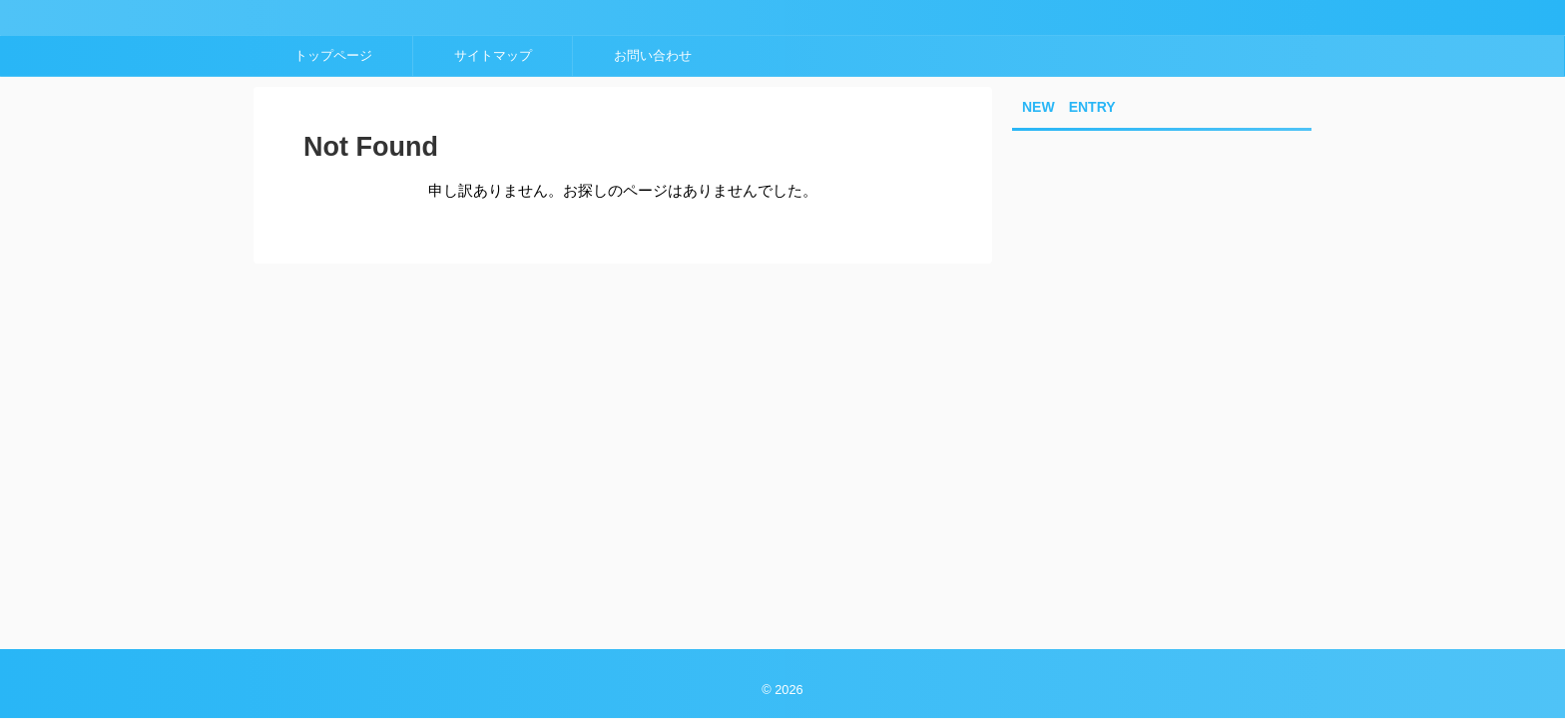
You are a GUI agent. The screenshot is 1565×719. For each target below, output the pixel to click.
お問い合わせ (653, 55)
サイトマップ (493, 55)
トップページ (333, 55)
